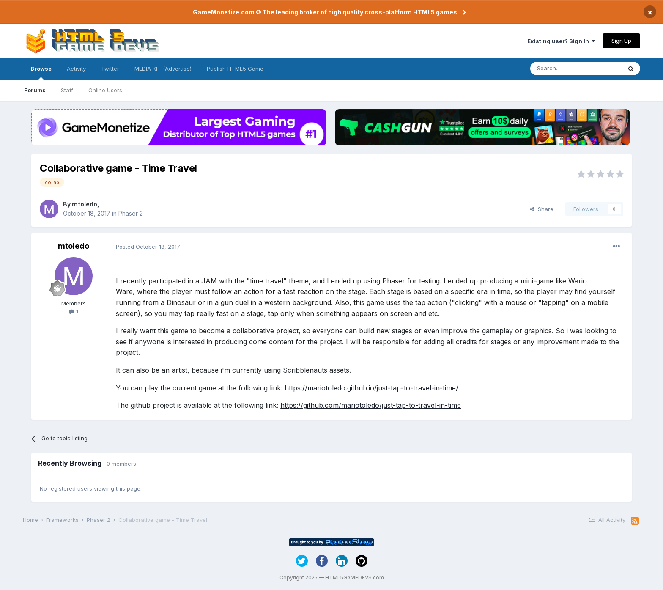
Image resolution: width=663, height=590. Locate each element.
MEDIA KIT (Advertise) (163, 68)
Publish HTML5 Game (235, 68)
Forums (35, 90)
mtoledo (84, 204)
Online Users (105, 90)
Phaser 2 (130, 213)
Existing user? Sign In (561, 41)
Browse (41, 72)
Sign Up (621, 40)
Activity (76, 68)
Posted (148, 246)
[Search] (576, 68)
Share (541, 209)
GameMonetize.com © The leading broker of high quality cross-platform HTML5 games (325, 12)
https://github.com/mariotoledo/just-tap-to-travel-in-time (370, 405)
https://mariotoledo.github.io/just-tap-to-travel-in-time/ (371, 388)
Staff (67, 90)
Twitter (110, 68)
